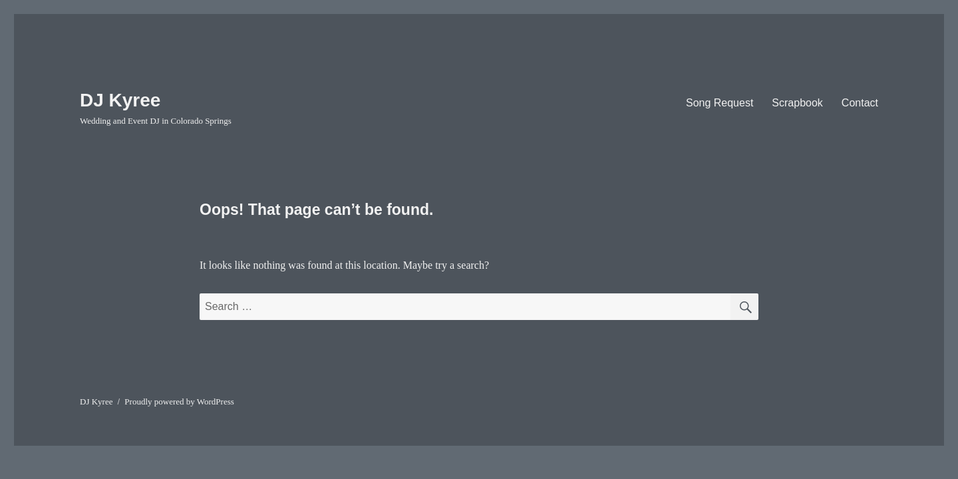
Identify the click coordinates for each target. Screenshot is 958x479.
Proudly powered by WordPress (179, 401)
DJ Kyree (120, 100)
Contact (860, 102)
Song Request (719, 102)
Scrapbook (797, 102)
